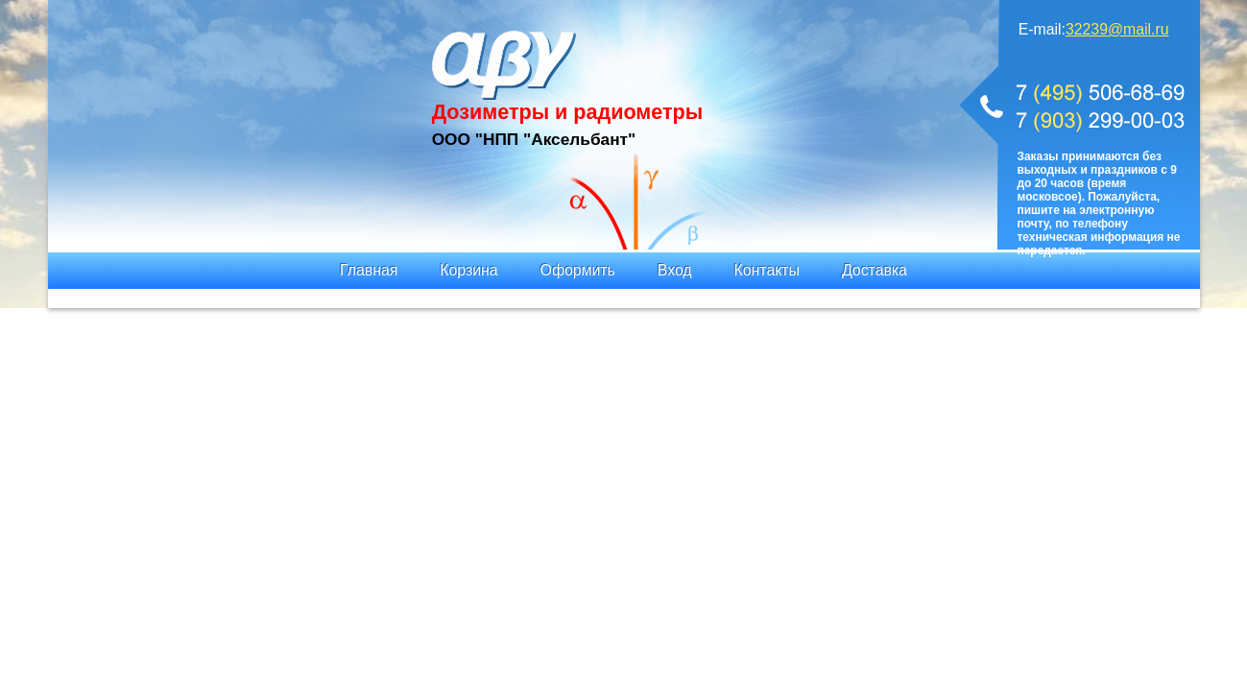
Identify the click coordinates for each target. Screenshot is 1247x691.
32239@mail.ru (1117, 29)
